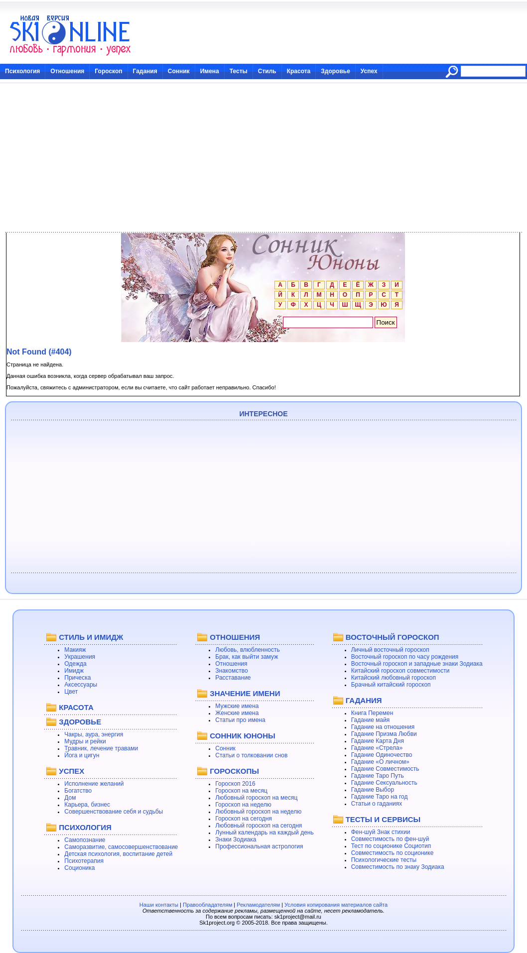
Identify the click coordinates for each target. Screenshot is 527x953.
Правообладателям (207, 905)
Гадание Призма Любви (384, 733)
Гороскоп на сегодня (243, 818)
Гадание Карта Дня (377, 740)
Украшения (79, 656)
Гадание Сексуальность (384, 782)
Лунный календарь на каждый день (264, 832)
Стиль (267, 71)
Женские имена (237, 713)
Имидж (74, 670)
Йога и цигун (81, 755)
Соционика (79, 867)
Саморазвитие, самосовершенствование (121, 846)
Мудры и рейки (85, 741)
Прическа (77, 677)
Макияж (75, 649)
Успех (369, 71)
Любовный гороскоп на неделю (258, 811)
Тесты (239, 71)
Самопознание (84, 839)
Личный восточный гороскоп (390, 649)
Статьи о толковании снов (251, 755)
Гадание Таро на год (379, 796)
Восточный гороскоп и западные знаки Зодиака (417, 663)
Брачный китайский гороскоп (391, 684)
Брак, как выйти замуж (246, 656)
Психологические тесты (384, 859)
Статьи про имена (240, 719)
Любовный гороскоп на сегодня (258, 825)
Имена (209, 71)
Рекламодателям (258, 905)
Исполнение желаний (94, 783)
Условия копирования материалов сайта (336, 905)
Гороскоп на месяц (241, 790)
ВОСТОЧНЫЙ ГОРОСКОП (392, 637)
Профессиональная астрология (259, 846)
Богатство (78, 790)
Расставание (233, 677)
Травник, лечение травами (101, 748)
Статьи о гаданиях (376, 803)
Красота (299, 71)
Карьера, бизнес (87, 804)
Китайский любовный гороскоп (393, 677)
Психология (22, 71)
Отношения (67, 71)
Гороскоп (108, 71)
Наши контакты (158, 905)
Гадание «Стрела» (377, 747)
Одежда (75, 663)
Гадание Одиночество (381, 754)
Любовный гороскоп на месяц (256, 797)
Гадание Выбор (372, 789)
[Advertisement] (263, 158)
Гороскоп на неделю (243, 804)
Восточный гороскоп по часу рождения (405, 656)
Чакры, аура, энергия (93, 734)
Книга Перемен (372, 713)
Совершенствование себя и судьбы (113, 811)
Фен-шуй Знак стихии (380, 832)
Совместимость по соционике (392, 852)
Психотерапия (84, 860)
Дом (70, 797)
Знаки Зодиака (235, 839)
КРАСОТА (76, 707)
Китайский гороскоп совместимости (400, 670)
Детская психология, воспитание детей (118, 853)
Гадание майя (370, 719)
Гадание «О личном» (380, 761)
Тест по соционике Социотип (391, 845)
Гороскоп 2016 (235, 783)
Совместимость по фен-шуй (390, 838)
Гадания (145, 71)
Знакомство (231, 670)
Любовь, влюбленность (247, 649)
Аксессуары (80, 684)
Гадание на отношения (382, 726)
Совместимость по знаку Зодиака (397, 866)
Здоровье (335, 71)
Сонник (179, 71)
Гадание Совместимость (385, 768)
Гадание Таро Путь (377, 775)
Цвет (71, 691)
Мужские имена (237, 706)
